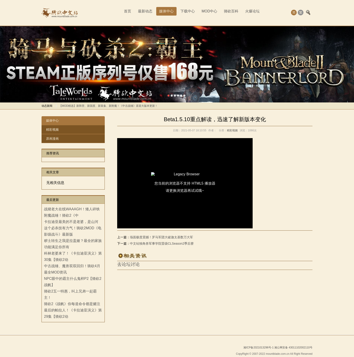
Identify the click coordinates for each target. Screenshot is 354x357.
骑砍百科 (231, 11)
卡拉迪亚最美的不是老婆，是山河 (71, 222)
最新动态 (145, 11)
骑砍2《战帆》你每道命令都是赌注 (72, 304)
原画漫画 (52, 138)
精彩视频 (52, 129)
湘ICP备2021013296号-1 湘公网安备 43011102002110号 (277, 347)
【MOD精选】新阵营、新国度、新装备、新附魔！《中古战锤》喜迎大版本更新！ (108, 105)
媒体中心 (166, 11)
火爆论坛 (252, 11)
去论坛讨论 (128, 264)
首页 (127, 11)
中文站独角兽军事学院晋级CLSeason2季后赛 (162, 243)
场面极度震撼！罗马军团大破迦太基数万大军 (161, 237)
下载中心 (187, 11)
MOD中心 (209, 11)
